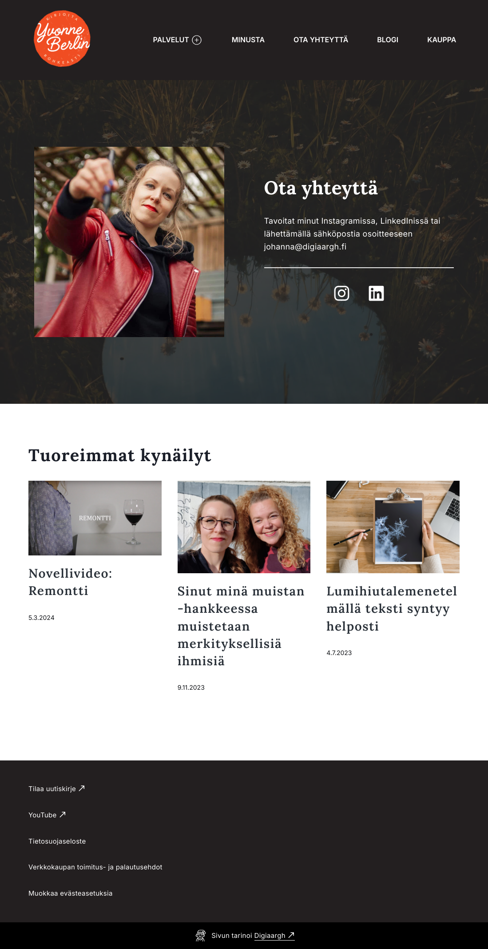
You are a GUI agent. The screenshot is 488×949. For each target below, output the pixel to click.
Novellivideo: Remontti (70, 582)
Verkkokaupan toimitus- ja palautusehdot (95, 867)
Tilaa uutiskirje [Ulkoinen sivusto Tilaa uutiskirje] (52, 788)
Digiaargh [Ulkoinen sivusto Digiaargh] (270, 935)
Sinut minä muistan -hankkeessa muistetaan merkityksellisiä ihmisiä (241, 626)
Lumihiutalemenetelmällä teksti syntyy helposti (391, 608)
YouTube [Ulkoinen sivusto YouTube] (42, 815)
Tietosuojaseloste (57, 841)
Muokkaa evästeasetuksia (70, 893)
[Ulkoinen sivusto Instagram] (341, 293)
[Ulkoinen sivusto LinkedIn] (376, 293)
